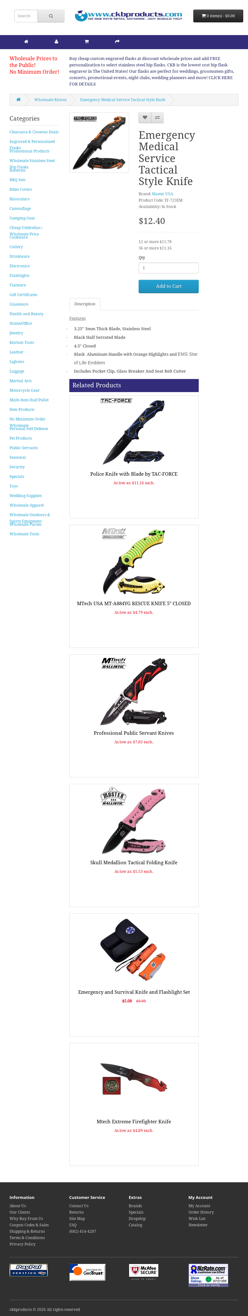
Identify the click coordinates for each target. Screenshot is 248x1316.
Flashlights (19, 275)
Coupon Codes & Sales (29, 1225)
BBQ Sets (17, 180)
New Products (22, 409)
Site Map (77, 1218)
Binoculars (20, 199)
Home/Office (21, 323)
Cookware (19, 237)
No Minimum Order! (34, 72)
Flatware (18, 285)
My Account (199, 1206)
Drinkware (20, 256)
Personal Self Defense (29, 429)
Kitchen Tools (22, 342)
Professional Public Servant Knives (134, 733)
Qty (142, 258)
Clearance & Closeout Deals (34, 132)
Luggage (17, 371)
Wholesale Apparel (27, 505)
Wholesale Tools (24, 534)
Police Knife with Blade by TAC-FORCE (133, 474)
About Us (18, 1206)
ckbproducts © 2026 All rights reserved (45, 1309)
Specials (17, 476)
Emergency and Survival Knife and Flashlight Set (134, 992)
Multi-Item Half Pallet (29, 400)
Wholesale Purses (25, 524)
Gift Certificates (23, 295)
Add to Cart (169, 286)
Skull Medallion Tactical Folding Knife (133, 863)
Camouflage (20, 208)
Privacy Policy (23, 1244)
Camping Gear (22, 218)
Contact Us (78, 1206)
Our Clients (20, 1212)
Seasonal (18, 457)
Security (17, 467)
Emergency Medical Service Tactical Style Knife (122, 100)
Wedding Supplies (26, 496)
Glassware (19, 304)
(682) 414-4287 (82, 1231)
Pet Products (21, 438)
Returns (76, 1212)
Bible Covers (21, 189)
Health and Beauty (27, 314)
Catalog (135, 1225)
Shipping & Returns (27, 1231)
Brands (135, 1206)
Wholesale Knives (50, 100)
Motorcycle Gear (25, 390)
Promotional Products (29, 151)
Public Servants (24, 448)
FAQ (73, 1225)
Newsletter (198, 1225)
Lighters (17, 362)
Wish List (197, 1218)
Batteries (17, 170)
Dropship (137, 1218)
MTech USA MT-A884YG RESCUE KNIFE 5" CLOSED (134, 603)
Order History (201, 1212)
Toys (14, 486)
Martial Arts (20, 381)
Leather (17, 352)
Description (84, 304)
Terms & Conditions (27, 1238)
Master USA (162, 194)
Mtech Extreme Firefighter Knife (134, 1122)
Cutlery (16, 247)
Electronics (20, 266)
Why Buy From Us (26, 1218)
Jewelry (16, 333)
